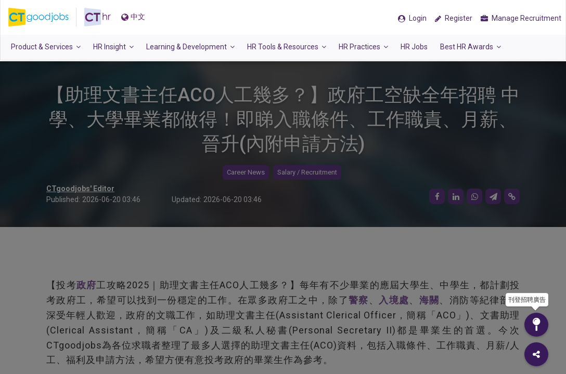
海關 (429, 300)
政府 (86, 284)
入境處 (394, 300)
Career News (246, 172)
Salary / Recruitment (307, 172)
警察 (359, 300)
